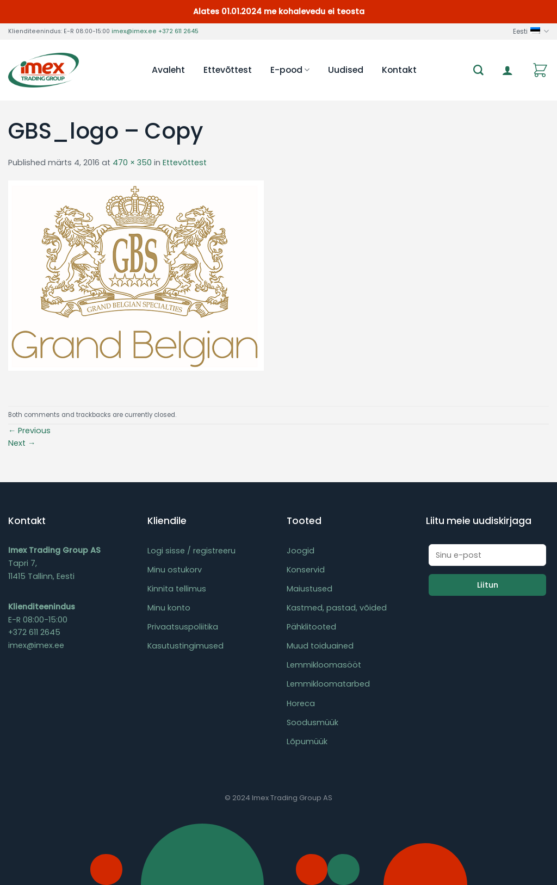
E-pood (290, 70)
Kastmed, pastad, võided (337, 607)
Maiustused (309, 588)
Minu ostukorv (174, 569)
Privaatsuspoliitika (182, 626)
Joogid (300, 550)
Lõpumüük (307, 741)
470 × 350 (132, 162)
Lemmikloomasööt (324, 664)
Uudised (345, 70)
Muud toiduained (320, 645)
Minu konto (168, 607)
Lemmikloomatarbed (328, 683)
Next (21, 443)
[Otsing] (478, 70)
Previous (29, 430)
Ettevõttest (227, 70)
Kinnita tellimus (176, 588)
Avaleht (168, 70)
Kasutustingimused (185, 645)
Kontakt (399, 70)
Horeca (301, 703)
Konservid (306, 569)
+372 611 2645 (178, 31)
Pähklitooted (311, 626)
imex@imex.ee (134, 31)
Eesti (531, 31)
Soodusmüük (312, 722)
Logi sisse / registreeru (191, 550)
